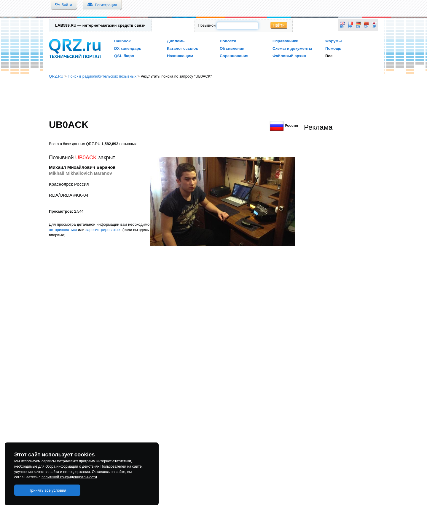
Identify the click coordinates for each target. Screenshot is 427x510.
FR (350, 26)
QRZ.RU (56, 76)
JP (374, 26)
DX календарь (127, 48)
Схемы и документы (292, 48)
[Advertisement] (213, 99)
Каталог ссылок (182, 48)
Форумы (333, 41)
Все (328, 56)
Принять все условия (47, 490)
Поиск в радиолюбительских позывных (102, 76)
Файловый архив (289, 56)
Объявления (232, 48)
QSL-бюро (124, 56)
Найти (279, 25)
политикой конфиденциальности (69, 477)
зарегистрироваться (103, 229)
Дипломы (176, 41)
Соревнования (234, 56)
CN (366, 26)
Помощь (333, 48)
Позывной (207, 25)
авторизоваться (63, 229)
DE (358, 26)
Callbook (122, 41)
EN (342, 26)
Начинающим (180, 56)
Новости (228, 41)
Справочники (285, 41)
